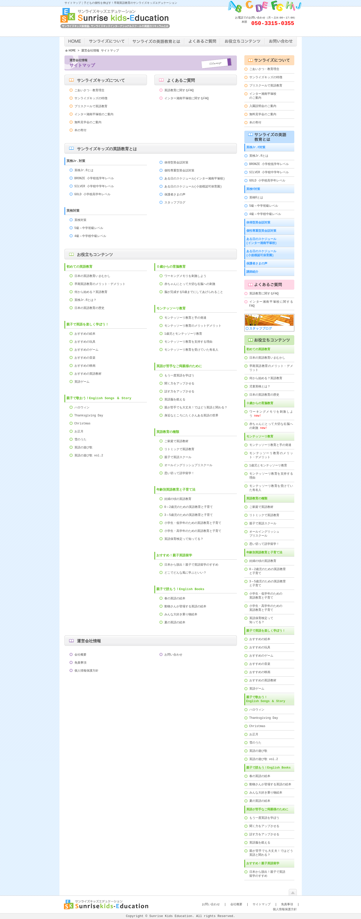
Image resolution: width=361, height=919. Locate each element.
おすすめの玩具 (84, 342)
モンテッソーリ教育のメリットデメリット (192, 326)
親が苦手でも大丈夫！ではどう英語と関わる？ (195, 408)
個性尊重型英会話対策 (179, 171)
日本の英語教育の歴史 (89, 308)
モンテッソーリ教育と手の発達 (185, 318)
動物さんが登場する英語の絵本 (185, 607)
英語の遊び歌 (83, 448)
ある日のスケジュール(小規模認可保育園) (193, 187)
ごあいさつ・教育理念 (89, 90)
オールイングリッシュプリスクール (188, 465)
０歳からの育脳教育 (259, 403)
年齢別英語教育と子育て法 (175, 490)
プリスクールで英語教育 (90, 106)
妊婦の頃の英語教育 (177, 499)
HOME (72, 51)
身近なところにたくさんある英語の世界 (191, 416)
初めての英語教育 (79, 267)
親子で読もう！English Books (180, 589)
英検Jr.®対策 (256, 147)
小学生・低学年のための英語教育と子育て (192, 523)
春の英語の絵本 (174, 599)
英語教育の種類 (167, 432)
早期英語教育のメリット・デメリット (99, 284)
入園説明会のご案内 (262, 106)
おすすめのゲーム (86, 350)
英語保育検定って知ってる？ (183, 539)
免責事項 (80, 663)
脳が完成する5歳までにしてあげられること (193, 292)
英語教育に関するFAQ (179, 90)
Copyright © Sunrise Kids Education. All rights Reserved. (180, 916)
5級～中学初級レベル (88, 228)
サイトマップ (262, 904)
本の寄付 (80, 130)
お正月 (78, 432)
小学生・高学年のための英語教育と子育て (192, 531)
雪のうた (80, 440)
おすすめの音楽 (84, 358)
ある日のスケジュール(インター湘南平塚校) (194, 179)
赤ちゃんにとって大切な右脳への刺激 (189, 284)
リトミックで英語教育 (179, 449)
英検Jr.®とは (84, 170)
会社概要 (80, 655)
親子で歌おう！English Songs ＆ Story (98, 398)
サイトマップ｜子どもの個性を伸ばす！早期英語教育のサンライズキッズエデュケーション (120, 3)
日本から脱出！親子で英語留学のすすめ (191, 565)
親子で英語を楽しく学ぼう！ (87, 325)
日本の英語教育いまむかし (92, 276)
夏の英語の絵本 (174, 623)
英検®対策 (253, 189)
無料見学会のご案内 (87, 122)
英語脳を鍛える (174, 400)
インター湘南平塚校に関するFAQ (186, 98)
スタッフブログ (174, 203)
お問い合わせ (173, 655)
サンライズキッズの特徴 (90, 98)
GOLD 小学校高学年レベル (92, 194)
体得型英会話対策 (176, 163)
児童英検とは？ (259, 386)
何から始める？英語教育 (90, 292)
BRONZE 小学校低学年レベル (94, 178)
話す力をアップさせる (179, 392)
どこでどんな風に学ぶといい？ (185, 573)
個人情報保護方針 (86, 671)
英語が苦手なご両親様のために (179, 366)
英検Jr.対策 (75, 161)
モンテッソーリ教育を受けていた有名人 (191, 350)
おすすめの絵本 (84, 334)
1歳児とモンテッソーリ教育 (183, 334)
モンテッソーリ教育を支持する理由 (188, 342)
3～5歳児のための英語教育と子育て (188, 515)
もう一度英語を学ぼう (179, 376)
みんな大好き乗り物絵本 (180, 615)
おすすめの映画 (84, 366)
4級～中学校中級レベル (90, 236)
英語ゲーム (81, 382)
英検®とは (256, 197)
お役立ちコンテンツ (95, 255)
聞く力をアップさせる (179, 384)
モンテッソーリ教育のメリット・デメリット (271, 455)
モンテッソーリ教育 (259, 436)
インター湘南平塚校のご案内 (93, 114)
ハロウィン (81, 408)
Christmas (82, 424)
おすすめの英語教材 (87, 374)
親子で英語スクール (177, 457)
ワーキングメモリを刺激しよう (185, 276)
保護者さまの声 (174, 195)
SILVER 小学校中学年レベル (94, 186)
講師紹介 (252, 272)
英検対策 (72, 211)
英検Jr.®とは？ (85, 300)
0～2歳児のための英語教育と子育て (188, 507)
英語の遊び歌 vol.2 (88, 456)
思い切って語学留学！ (179, 473)
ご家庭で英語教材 (176, 441)
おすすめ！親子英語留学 (174, 556)
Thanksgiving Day (88, 416)
